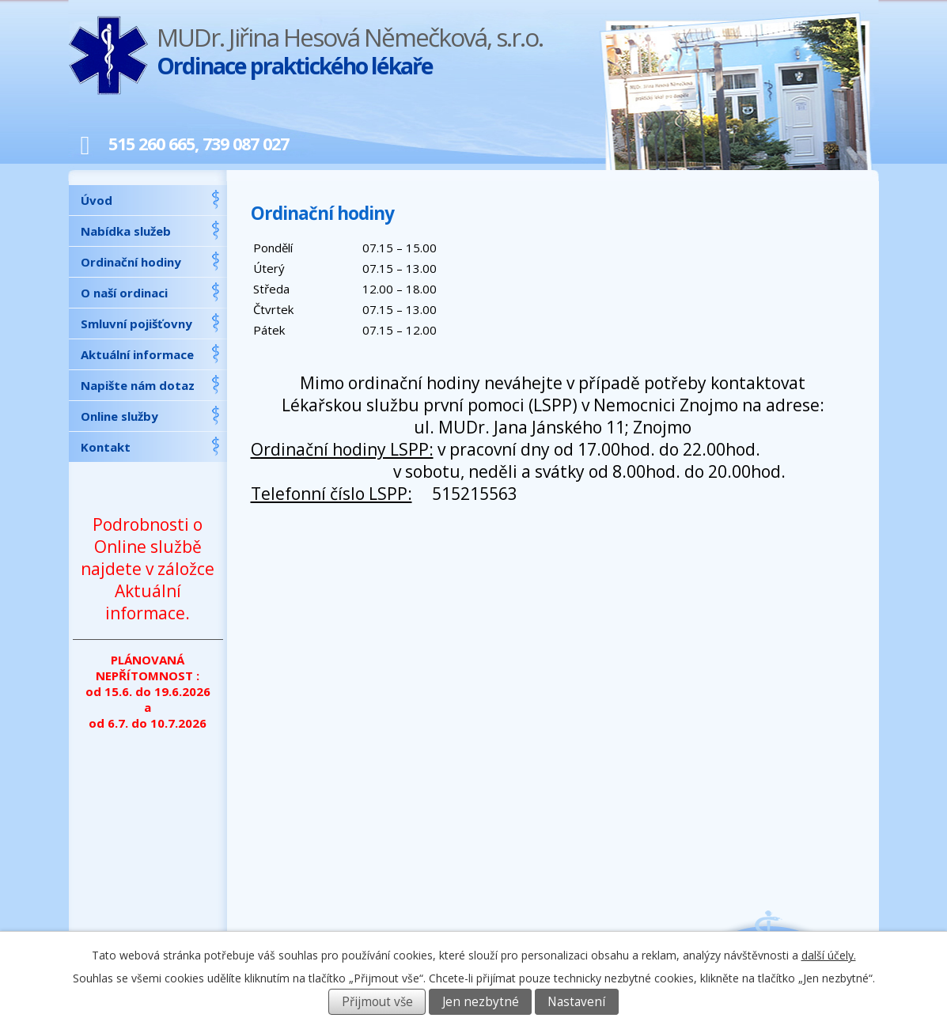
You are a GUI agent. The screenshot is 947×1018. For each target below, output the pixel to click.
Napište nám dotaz (138, 385)
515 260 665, (134, 143)
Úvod (96, 200)
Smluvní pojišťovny (136, 323)
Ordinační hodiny (131, 262)
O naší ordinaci (124, 293)
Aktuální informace (137, 354)
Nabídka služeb (126, 231)
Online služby (119, 416)
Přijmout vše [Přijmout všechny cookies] (377, 1001)
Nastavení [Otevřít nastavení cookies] (576, 1001)
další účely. (828, 955)
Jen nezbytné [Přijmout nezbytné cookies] (480, 1001)
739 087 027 (246, 143)
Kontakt (106, 447)
